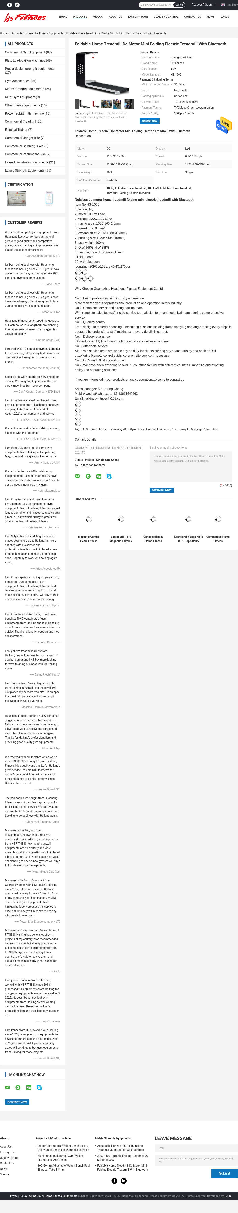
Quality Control (166, 16)
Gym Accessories (17, 81)
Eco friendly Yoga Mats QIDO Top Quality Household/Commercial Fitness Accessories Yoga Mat (188, 539)
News (211, 16)
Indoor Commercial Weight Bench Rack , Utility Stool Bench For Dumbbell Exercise (63, 1147)
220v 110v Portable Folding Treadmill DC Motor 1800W (122, 1157)
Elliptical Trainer (16, 130)
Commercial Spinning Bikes (24, 146)
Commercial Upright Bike (22, 138)
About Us (115, 16)
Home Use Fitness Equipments (44, 33)
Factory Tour (138, 16)
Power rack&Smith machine (24, 113)
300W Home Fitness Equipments (101, 429)
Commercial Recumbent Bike (25, 154)
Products (80, 16)
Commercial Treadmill (20, 121)
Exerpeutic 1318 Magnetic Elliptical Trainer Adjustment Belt (120, 539)
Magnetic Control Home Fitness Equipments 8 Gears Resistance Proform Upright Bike (89, 539)
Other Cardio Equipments (22, 105)
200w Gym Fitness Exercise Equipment (147, 429)
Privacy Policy (18, 1195)
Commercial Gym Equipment (25, 52)
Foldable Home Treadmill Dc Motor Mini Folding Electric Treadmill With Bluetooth (101, 117)
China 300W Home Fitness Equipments (53, 1195)
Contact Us (192, 16)
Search (179, 4)
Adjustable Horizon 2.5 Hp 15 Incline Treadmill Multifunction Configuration (120, 1147)
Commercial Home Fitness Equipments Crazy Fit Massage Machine (218, 539)
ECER (227, 1195)
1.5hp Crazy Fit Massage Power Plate (195, 429)
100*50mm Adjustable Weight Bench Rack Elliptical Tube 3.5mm (64, 1167)
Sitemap (5, 1174)
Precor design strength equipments (29, 69)
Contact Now (149, 120)
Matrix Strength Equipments (24, 89)
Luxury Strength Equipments (25, 170)
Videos (98, 16)
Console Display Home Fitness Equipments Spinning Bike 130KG (153, 539)
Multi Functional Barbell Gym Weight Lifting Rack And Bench (60, 1157)
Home (63, 16)
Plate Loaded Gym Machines (25, 60)
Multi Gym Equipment (20, 97)
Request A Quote (202, 4)
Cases (225, 16)
